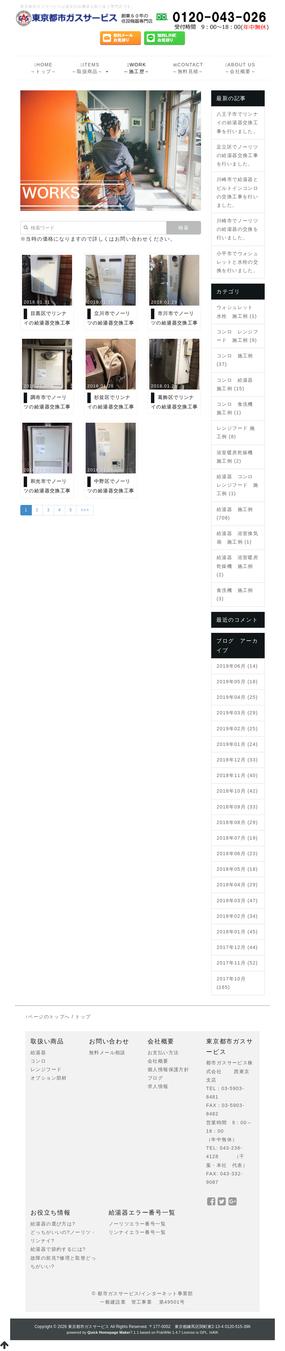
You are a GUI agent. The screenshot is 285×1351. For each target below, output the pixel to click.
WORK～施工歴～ (137, 68)
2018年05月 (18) (237, 869)
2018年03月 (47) (237, 900)
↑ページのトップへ (47, 1016)
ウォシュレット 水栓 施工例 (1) (237, 311)
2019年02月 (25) (237, 728)
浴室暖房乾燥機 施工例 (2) (237, 457)
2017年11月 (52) (237, 963)
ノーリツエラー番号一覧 (137, 1223)
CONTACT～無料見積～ (187, 68)
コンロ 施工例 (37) (235, 360)
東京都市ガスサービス (88, 1326)
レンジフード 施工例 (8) (236, 432)
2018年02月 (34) (237, 916)
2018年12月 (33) (237, 759)
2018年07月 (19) (237, 838)
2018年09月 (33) (237, 807)
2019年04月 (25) (237, 697)
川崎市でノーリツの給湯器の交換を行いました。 (237, 229)
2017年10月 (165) (231, 983)
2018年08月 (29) (237, 822)
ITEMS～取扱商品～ (90, 68)
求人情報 (158, 1086)
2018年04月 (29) (237, 884)
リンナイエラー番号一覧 (137, 1232)
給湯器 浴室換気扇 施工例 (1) (237, 538)
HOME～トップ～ (43, 68)
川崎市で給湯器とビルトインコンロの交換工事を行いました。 (237, 192)
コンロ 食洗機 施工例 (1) (237, 408)
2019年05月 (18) (237, 681)
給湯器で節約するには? (58, 1249)
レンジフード (46, 1069)
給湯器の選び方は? (52, 1223)
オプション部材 (48, 1078)
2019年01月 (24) (237, 744)
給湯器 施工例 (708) (235, 514)
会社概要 (158, 1061)
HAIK (214, 1332)
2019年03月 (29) (237, 712)
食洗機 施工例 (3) (235, 594)
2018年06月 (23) (237, 853)
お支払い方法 (163, 1052)
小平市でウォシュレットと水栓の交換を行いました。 (237, 262)
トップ (83, 1016)
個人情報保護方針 (168, 1069)
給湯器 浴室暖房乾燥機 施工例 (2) (237, 566)
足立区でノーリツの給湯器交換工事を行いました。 (237, 155)
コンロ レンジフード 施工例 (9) (237, 336)
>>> (85, 510)
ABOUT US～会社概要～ (240, 68)
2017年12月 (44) (237, 947)
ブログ (155, 1078)
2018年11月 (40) (237, 775)
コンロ (38, 1061)
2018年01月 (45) (237, 931)
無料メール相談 (107, 1052)
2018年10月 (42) (237, 791)
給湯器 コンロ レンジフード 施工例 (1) (237, 485)
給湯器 (38, 1052)
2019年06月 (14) (237, 666)
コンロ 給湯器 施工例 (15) (237, 384)
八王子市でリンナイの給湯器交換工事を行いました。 (237, 122)
